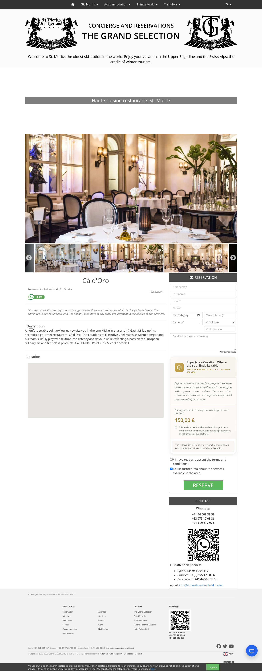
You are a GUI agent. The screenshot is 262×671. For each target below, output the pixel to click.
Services (102, 616)
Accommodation (117, 4)
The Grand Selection (143, 612)
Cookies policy (116, 654)
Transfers (172, 4)
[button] (95, 387)
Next (233, 258)
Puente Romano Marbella (145, 625)
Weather (66, 616)
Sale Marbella (140, 616)
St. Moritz (89, 4)
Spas (100, 625)
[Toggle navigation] (228, 4)
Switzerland (51, 289)
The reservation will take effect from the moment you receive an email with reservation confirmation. (202, 446)
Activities (102, 612)
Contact (138, 654)
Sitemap (104, 654)
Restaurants (68, 633)
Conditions (129, 654)
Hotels (66, 625)
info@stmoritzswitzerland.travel (200, 585)
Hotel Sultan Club (141, 629)
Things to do (147, 4)
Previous (29, 258)
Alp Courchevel (140, 620)
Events (101, 620)
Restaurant (35, 289)
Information (68, 612)
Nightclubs (103, 629)
